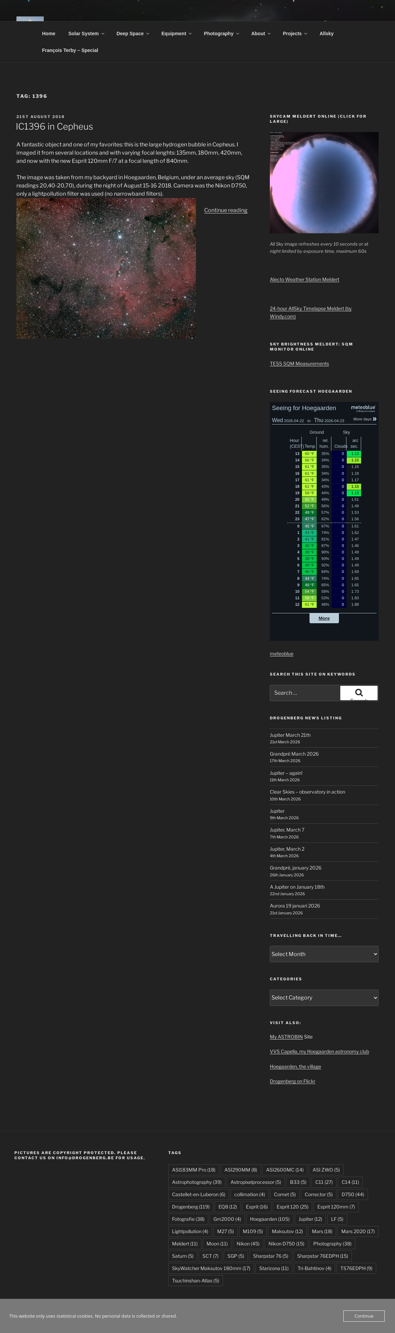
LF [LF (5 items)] (337, 1219)
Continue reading (226, 210)
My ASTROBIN (286, 1037)
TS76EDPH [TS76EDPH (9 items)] (356, 1268)
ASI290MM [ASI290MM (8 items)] (240, 1170)
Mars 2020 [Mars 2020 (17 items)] (358, 1231)
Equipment (177, 33)
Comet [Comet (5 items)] (285, 1194)
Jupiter (277, 811)
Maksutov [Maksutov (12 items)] (287, 1231)
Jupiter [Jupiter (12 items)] (310, 1219)
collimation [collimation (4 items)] (249, 1194)
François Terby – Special (70, 50)
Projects (295, 33)
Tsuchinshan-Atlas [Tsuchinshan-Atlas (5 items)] (195, 1280)
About (261, 33)
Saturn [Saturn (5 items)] (183, 1256)
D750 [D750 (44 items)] (353, 1194)
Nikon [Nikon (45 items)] (248, 1243)
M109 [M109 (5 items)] (253, 1231)
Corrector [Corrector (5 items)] (319, 1194)
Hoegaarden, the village (295, 1066)
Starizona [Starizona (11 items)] (274, 1268)
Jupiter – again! (286, 773)
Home (48, 33)
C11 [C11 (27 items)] (324, 1182)
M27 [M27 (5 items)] (225, 1231)
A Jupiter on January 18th (297, 887)
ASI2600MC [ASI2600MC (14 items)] (285, 1170)
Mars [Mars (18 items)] (322, 1231)
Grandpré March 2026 (294, 754)
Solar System (86, 33)
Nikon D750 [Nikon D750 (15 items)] (286, 1243)
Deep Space (133, 33)
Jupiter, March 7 (287, 830)
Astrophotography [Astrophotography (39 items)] (197, 1182)
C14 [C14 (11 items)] (350, 1182)
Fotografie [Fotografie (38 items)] (188, 1219)
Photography (222, 33)
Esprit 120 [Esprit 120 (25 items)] (292, 1207)
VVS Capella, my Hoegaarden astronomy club (319, 1051)
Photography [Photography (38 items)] (332, 1243)
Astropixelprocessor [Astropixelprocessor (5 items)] (256, 1182)
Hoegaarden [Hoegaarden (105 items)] (270, 1219)
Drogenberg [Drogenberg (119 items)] (191, 1207)
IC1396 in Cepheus (54, 126)
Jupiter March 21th (290, 735)
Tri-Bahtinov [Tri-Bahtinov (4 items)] (314, 1268)
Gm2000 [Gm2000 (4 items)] (227, 1219)
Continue (364, 1316)
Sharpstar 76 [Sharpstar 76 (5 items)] (270, 1256)
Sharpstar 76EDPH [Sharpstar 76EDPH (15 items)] (322, 1256)
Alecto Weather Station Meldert (304, 279)
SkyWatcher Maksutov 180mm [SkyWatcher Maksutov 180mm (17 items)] (211, 1268)
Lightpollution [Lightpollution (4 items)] (190, 1231)
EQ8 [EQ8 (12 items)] (228, 1207)
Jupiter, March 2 (287, 849)
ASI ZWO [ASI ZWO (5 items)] (326, 1170)
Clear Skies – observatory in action (307, 792)
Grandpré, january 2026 (295, 868)
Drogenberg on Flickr (292, 1081)
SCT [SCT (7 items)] (210, 1256)
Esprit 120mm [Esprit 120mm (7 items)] (336, 1207)
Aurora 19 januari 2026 (295, 906)
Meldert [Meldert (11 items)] (185, 1243)
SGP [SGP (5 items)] (235, 1256)
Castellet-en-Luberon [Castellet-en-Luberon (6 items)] (198, 1194)
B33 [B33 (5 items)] (298, 1182)
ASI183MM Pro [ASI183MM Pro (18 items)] (193, 1170)
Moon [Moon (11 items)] (217, 1243)
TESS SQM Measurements (299, 363)
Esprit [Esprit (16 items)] (257, 1207)
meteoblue (281, 653)
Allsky (326, 33)
